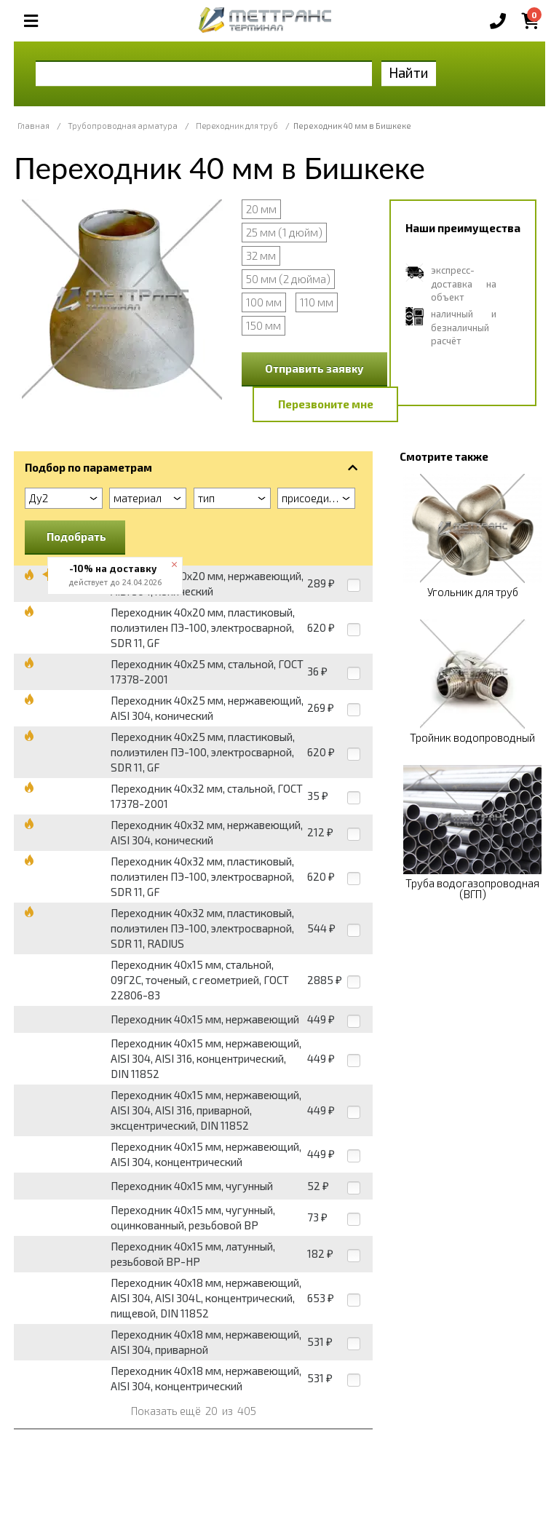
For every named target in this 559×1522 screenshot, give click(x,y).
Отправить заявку (314, 368)
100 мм (264, 302)
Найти (409, 72)
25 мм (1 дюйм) (284, 232)
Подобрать (76, 536)
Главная (33, 125)
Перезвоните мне (325, 404)
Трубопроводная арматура (123, 125)
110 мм (316, 302)
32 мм (261, 255)
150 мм (263, 325)
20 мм (261, 208)
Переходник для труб (237, 125)
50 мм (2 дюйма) (288, 278)
